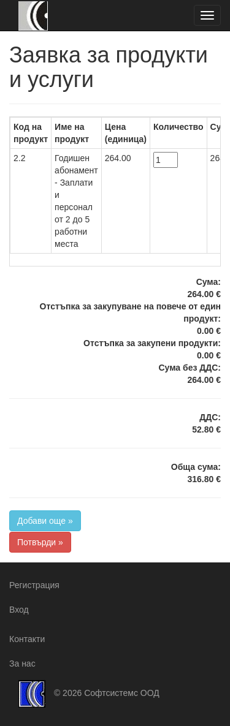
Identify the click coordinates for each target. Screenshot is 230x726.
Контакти (27, 639)
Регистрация (34, 585)
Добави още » (45, 521)
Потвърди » (40, 542)
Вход (19, 609)
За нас (22, 663)
